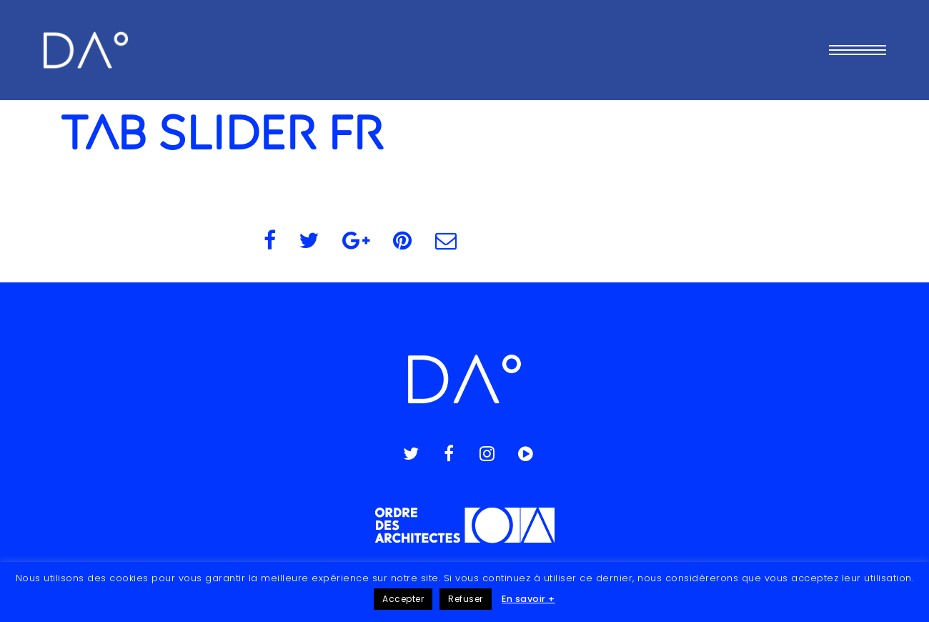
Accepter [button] (403, 599)
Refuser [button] (465, 599)
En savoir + (528, 599)
